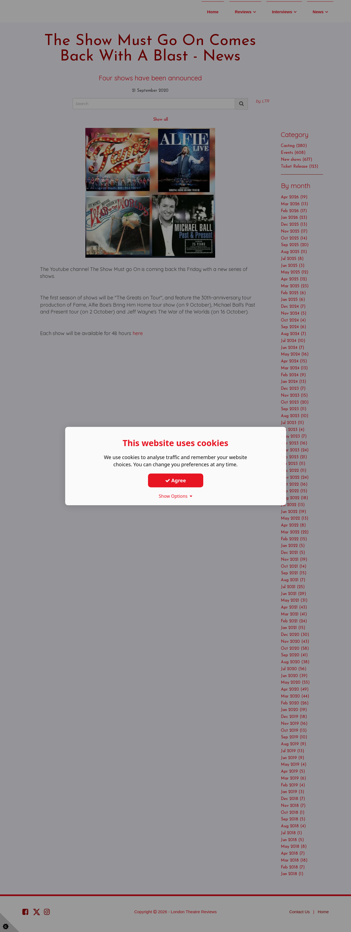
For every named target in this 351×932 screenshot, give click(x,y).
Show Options (175, 496)
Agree (175, 480)
